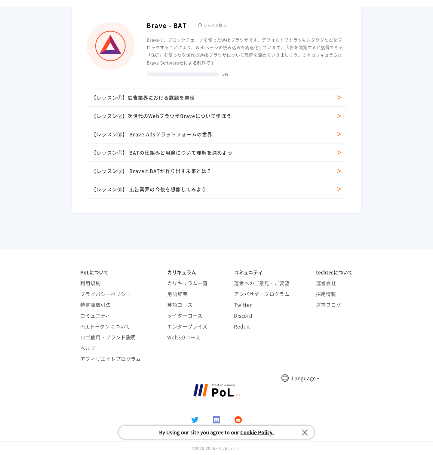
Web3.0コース (183, 337)
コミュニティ (95, 315)
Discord (243, 315)
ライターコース (185, 315)
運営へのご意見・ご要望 (262, 283)
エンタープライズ (187, 326)
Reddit (242, 326)
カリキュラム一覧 (187, 283)
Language (304, 378)
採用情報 (326, 293)
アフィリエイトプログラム (110, 358)
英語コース (179, 304)
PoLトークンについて (105, 326)
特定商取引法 (95, 304)
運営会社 (326, 283)
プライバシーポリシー (105, 293)
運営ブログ (328, 304)
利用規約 (90, 283)
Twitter (243, 304)
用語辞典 (177, 293)
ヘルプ (87, 348)
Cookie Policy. (257, 432)
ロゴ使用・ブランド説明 (108, 337)
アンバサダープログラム (262, 293)
